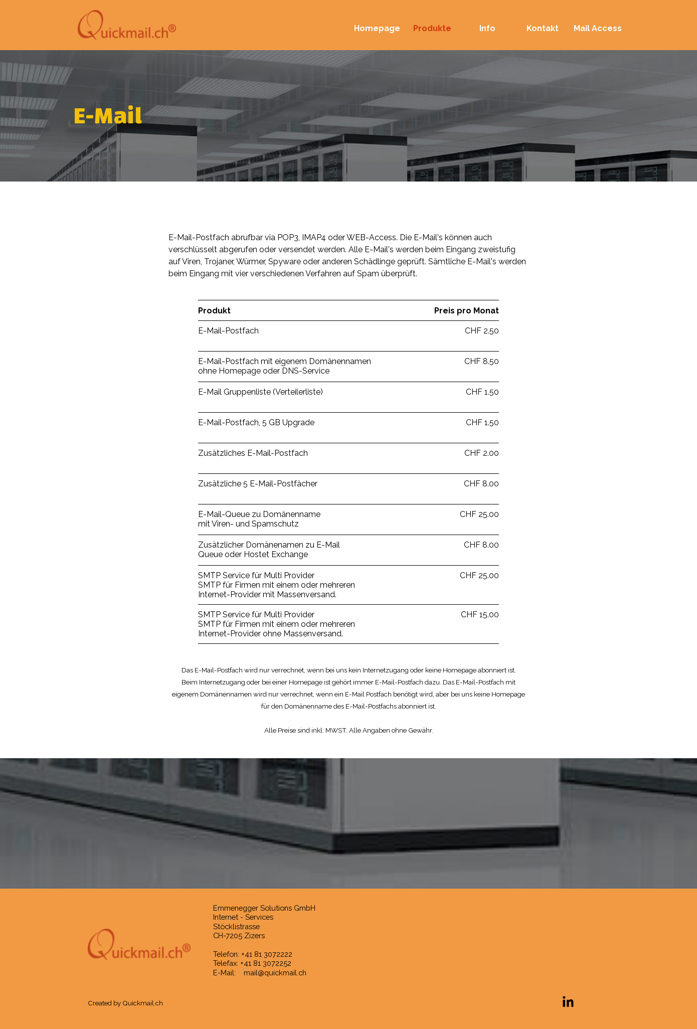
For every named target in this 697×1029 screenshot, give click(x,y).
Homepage (377, 28)
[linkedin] (568, 1001)
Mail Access (598, 28)
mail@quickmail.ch (275, 972)
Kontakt (543, 28)
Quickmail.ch (142, 1003)
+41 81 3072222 (266, 954)
